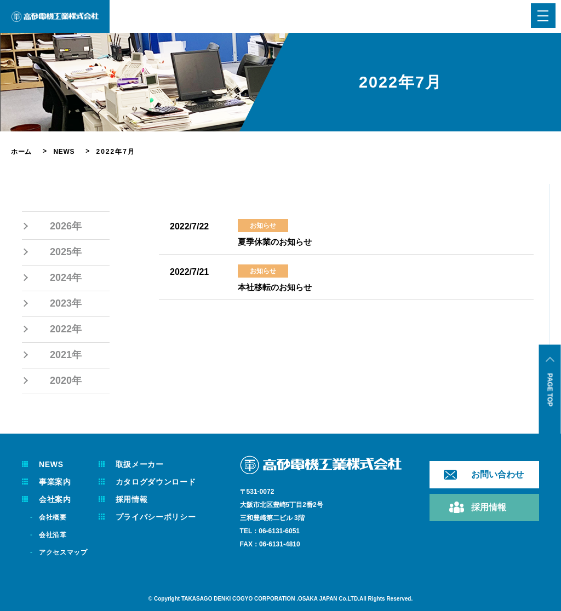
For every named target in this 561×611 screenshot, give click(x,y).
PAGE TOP (550, 390)
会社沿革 (54, 535)
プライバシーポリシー (164, 516)
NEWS (67, 151)
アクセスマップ (66, 552)
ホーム (22, 151)
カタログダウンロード (164, 481)
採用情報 (138, 499)
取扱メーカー (147, 464)
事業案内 (56, 481)
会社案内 (56, 499)
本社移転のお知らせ (277, 287)
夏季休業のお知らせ (277, 241)
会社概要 (54, 517)
